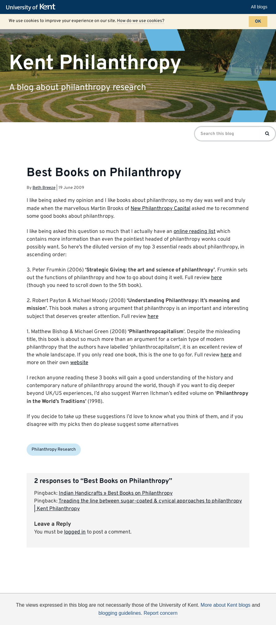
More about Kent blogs (225, 605)
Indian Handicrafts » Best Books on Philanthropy (116, 493)
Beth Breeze (43, 187)
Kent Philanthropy (95, 63)
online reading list (194, 231)
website (79, 362)
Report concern (160, 613)
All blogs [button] (259, 6)
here (216, 278)
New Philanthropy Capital (160, 208)
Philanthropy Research (54, 449)
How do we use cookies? (140, 21)
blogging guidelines (119, 613)
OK (258, 21)
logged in (75, 532)
